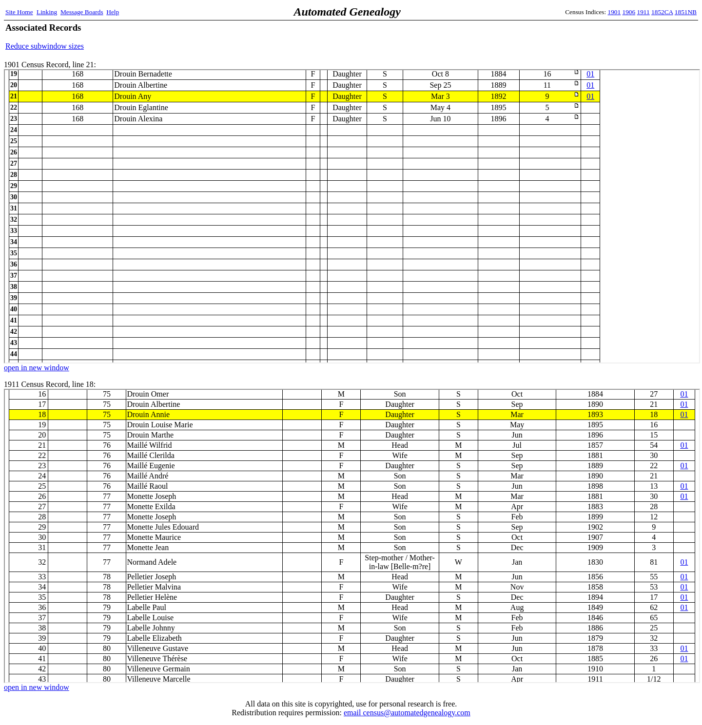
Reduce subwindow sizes (44, 46)
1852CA (662, 12)
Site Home (19, 12)
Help (112, 12)
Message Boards (81, 12)
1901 (614, 12)
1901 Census (352, 216)
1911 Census (352, 536)
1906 (629, 12)
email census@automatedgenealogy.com (407, 712)
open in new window (36, 367)
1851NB (686, 12)
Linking (47, 12)
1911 (643, 12)
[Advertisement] (582, 36)
